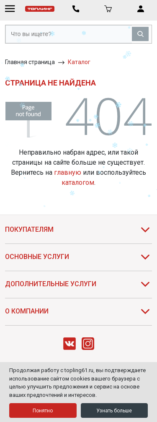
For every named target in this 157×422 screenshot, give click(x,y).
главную (67, 172)
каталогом (78, 182)
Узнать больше (114, 411)
